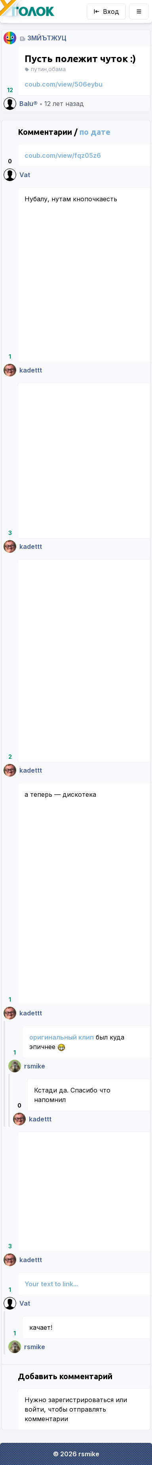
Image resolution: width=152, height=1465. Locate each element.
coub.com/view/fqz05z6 (63, 155)
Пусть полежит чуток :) (80, 58)
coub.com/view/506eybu (64, 84)
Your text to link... (51, 1284)
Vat (24, 175)
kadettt (30, 370)
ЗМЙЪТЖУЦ (46, 38)
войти (34, 1409)
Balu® (28, 104)
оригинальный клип (61, 1037)
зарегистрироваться (81, 1400)
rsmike (34, 1066)
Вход (106, 11)
